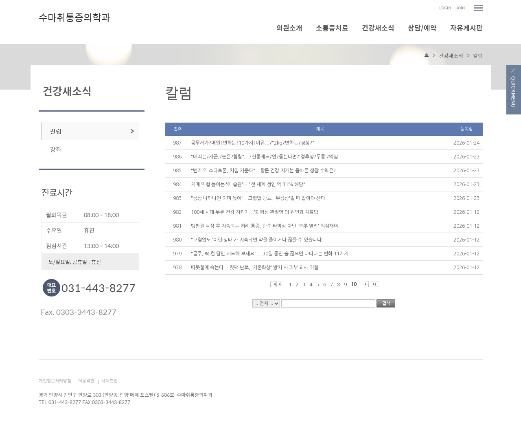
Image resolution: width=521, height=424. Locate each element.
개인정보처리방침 (55, 380)
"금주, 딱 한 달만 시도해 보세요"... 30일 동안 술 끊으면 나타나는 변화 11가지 (269, 253)
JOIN (460, 8)
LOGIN (445, 8)
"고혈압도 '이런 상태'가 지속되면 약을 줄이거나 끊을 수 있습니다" (257, 239)
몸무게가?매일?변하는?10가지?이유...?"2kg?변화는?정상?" (252, 143)
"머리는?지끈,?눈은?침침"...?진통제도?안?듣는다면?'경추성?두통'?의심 (264, 156)
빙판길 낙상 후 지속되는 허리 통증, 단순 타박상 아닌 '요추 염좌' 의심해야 (264, 226)
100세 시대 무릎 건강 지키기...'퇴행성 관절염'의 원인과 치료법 (254, 212)
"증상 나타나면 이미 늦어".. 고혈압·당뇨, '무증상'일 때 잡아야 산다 (258, 198)
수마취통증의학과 (74, 18)
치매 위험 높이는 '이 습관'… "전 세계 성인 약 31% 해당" (248, 184)
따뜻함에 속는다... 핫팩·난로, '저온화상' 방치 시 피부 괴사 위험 (254, 267)
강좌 (55, 149)
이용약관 (86, 380)
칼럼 (55, 131)
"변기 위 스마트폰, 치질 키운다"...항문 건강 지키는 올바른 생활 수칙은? (263, 170)
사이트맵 (109, 380)
